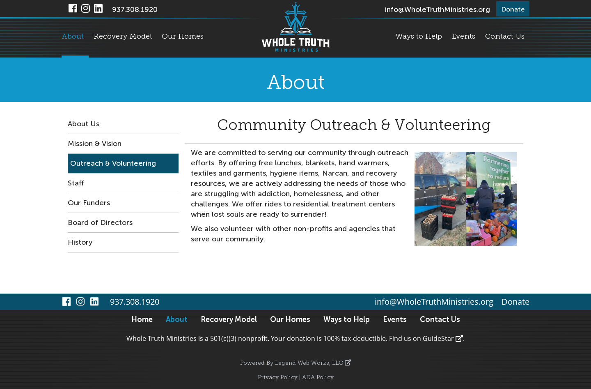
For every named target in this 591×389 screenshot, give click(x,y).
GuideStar (443, 338)
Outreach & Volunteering (113, 163)
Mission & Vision (94, 143)
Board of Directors (100, 222)
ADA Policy (318, 378)
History (80, 242)
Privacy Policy (278, 378)
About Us (83, 123)
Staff (76, 183)
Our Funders (89, 202)
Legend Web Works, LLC (313, 363)
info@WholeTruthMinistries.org (437, 9)
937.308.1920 (135, 9)
